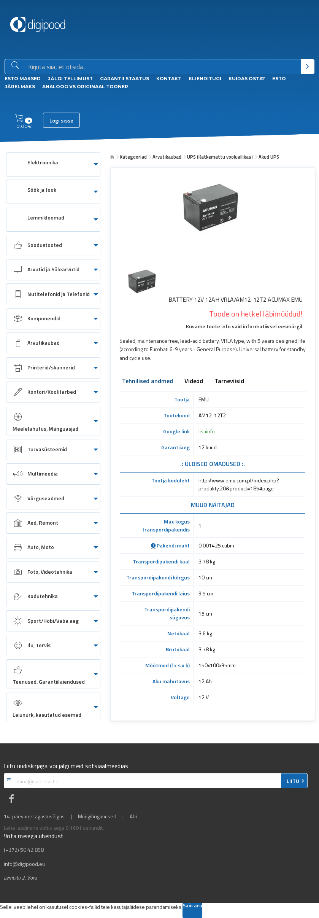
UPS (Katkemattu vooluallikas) (220, 157)
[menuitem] (53, 164)
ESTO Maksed (23, 78)
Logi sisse (61, 120)
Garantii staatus (124, 78)
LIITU (293, 781)
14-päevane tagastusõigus (34, 816)
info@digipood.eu (24, 864)
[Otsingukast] (163, 67)
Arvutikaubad (166, 157)
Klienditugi (205, 78)
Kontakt (168, 78)
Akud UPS (269, 157)
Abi (133, 816)
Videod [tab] (193, 381)
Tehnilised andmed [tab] (147, 381)
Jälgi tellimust (70, 78)
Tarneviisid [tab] (229, 381)
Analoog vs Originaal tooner (85, 86)
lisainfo (206, 431)
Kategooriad (133, 157)
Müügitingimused (97, 816)
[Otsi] (307, 66)
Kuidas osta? (247, 78)
